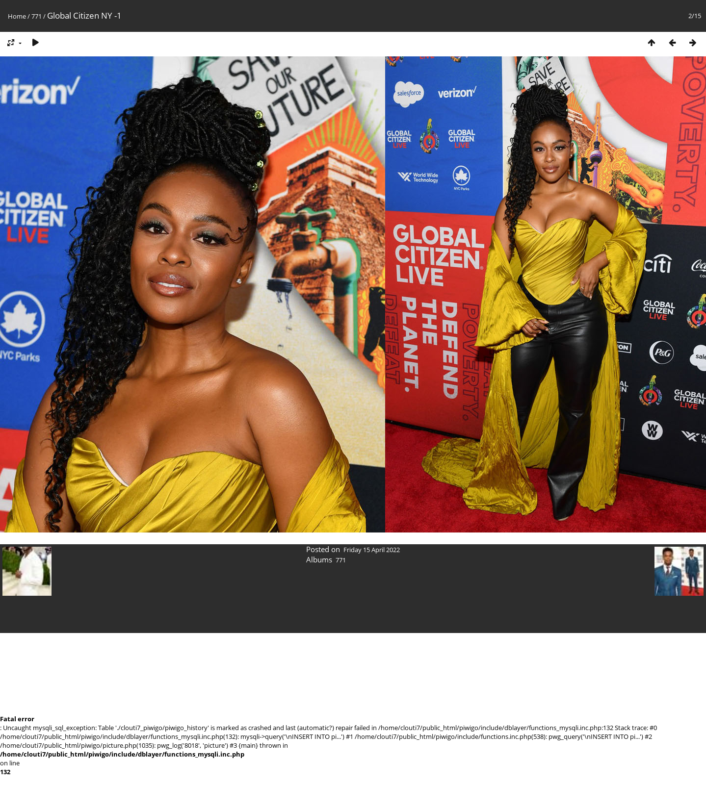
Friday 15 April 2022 (371, 549)
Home (17, 16)
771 (36, 16)
